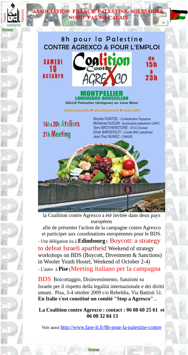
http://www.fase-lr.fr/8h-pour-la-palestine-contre (111, 327)
